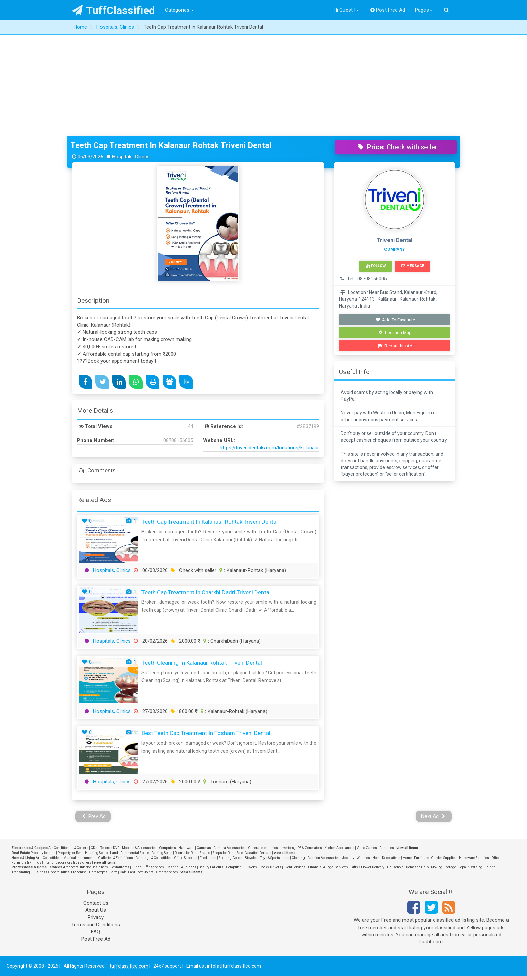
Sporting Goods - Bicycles (238, 858)
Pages (423, 10)
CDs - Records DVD (105, 848)
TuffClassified (113, 10)
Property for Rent (70, 853)
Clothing (298, 858)
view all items (407, 848)
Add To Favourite (395, 319)
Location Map (395, 332)
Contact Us (95, 903)
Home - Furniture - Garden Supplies (430, 858)
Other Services (167, 872)
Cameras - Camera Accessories (221, 848)
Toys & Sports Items (274, 858)
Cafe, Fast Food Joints (137, 872)
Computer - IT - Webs (241, 867)
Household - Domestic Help (408, 867)
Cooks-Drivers (270, 867)
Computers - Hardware (176, 848)
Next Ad (433, 816)
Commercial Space (134, 853)
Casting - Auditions (181, 867)
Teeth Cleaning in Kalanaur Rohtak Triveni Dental (201, 662)
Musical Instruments (79, 858)
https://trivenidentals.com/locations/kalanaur (269, 448)
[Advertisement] (263, 85)
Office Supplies (185, 858)
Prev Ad (94, 816)
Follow (376, 266)
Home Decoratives (386, 858)
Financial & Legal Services (328, 867)
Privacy (96, 917)
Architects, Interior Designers (85, 867)
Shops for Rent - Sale (228, 853)
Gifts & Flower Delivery (367, 867)
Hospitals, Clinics (112, 570)
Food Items (208, 858)
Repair (463, 867)
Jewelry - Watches (356, 858)
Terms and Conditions (95, 924)
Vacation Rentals (258, 853)
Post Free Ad (387, 10)
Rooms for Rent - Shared (192, 853)
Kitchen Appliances (339, 848)
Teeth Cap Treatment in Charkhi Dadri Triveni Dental (206, 592)
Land (114, 853)
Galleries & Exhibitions (115, 858)
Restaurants (119, 867)
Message (412, 266)
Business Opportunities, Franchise (59, 872)
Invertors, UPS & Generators (301, 848)
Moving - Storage (443, 867)
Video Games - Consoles (375, 848)
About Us (95, 910)
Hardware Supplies (474, 858)
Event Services (295, 867)
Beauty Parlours (211, 867)
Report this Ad (395, 345)
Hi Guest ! (346, 10)
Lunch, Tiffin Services (148, 867)
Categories (179, 10)
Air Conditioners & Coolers (68, 848)
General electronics (263, 848)
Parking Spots (161, 853)
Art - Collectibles (48, 858)
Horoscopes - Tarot (103, 872)
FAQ (95, 932)
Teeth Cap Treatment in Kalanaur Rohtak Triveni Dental (170, 145)
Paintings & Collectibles (153, 858)
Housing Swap (96, 853)
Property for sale (43, 853)
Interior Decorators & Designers (67, 862)
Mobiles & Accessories (139, 848)
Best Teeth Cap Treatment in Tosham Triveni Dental (205, 733)
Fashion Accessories (323, 858)
